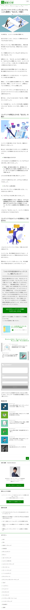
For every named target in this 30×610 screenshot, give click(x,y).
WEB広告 (4, 548)
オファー (4, 554)
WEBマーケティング (6, 545)
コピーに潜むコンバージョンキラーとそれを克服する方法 (15, 521)
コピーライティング (6, 558)
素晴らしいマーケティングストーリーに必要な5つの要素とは (15, 529)
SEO (3, 539)
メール (4, 380)
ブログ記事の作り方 (24, 340)
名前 (3, 375)
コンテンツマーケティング (22, 339)
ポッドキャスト (5, 592)
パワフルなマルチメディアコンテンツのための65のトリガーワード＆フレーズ (15, 513)
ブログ (3, 582)
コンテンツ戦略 (14, 340)
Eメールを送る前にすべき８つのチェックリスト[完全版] (18, 327)
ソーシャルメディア (6, 573)
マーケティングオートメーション (9, 598)
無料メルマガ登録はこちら (15, 501)
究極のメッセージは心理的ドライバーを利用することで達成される (15, 525)
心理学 (3, 607)
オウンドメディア (6, 551)
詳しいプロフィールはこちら (15, 485)
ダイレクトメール (6, 576)
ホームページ (5, 589)
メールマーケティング (7, 601)
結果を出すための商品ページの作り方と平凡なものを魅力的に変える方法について (15, 517)
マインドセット (5, 595)
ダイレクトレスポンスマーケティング (10, 579)
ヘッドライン (5, 585)
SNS (3, 542)
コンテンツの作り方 (9, 339)
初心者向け (4, 604)
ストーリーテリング (6, 570)
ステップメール (5, 567)
